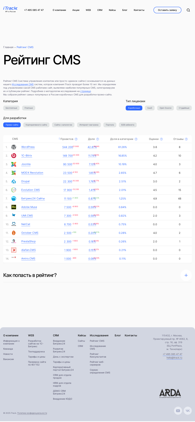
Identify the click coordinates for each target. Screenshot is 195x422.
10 (179, 156)
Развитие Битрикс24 (59, 351)
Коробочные (134, 109)
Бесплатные (11, 109)
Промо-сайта (12, 125)
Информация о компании (11, 343)
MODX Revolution (32, 173)
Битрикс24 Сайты (33, 199)
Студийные (184, 109)
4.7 (154, 173)
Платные (29, 109)
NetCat (25, 225)
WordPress (28, 147)
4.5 (154, 190)
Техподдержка (36, 352)
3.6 (154, 147)
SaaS (149, 109)
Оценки (156, 139)
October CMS (29, 233)
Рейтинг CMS (97, 341)
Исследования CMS (23, 85)
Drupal (25, 182)
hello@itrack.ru (174, 358)
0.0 (154, 208)
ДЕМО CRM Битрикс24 (59, 393)
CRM (80, 346)
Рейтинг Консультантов (98, 356)
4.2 (154, 156)
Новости (8, 354)
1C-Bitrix (26, 156)
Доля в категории (123, 139)
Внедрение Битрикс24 (59, 343)
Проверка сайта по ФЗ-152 (37, 364)
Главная (8, 48)
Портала (110, 125)
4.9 (154, 199)
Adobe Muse (29, 207)
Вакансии (8, 360)
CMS (15, 139)
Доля (93, 139)
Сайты (81, 341)
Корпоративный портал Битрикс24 (63, 369)
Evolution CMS (30, 190)
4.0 (154, 165)
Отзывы (180, 139)
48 (179, 199)
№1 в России (10, 12)
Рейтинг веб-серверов (97, 364)
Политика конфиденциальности (32, 414)
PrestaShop (28, 242)
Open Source (165, 109)
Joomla (26, 164)
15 (179, 190)
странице (85, 92)
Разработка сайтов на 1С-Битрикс (35, 344)
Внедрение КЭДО (62, 399)
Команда (8, 349)
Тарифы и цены (36, 357)
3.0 (154, 182)
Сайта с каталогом (63, 125)
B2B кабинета (127, 125)
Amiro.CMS (28, 259)
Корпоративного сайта (36, 125)
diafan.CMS (28, 250)
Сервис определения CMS (100, 372)
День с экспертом (63, 357)
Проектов (68, 139)
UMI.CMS (27, 216)
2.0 (154, 216)
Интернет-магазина (88, 125)
